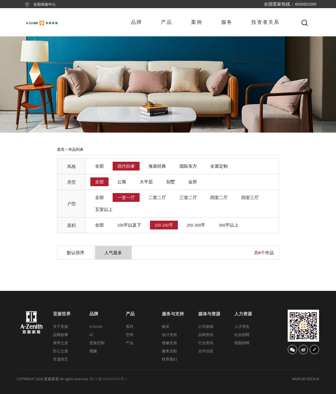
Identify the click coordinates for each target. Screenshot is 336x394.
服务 (226, 22)
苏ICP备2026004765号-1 (108, 378)
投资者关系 (265, 22)
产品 (166, 22)
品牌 (136, 22)
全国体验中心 (44, 4)
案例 (196, 22)
